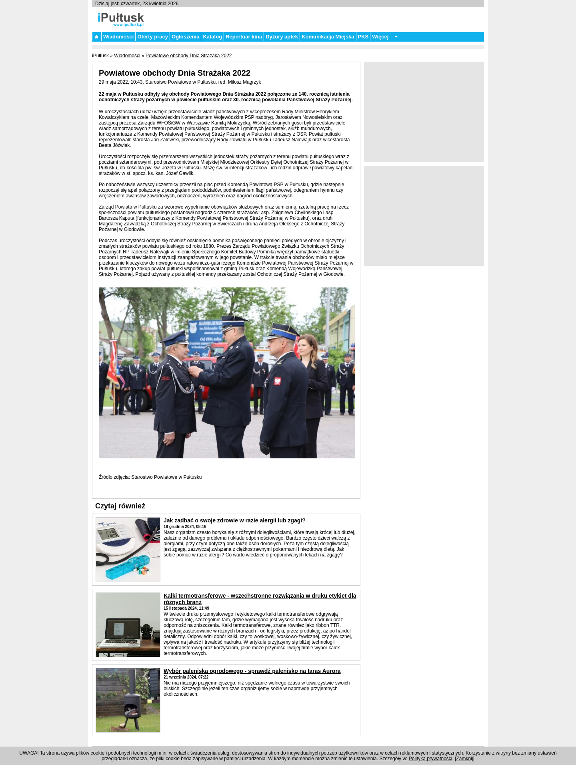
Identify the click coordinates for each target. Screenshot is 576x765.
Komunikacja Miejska (328, 37)
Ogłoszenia (185, 37)
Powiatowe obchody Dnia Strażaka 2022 (189, 55)
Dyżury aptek (282, 37)
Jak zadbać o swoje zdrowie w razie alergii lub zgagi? (235, 520)
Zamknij (464, 758)
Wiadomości (118, 37)
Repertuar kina (244, 37)
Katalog (212, 37)
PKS (363, 37)
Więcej (380, 37)
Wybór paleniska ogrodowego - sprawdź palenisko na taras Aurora (252, 671)
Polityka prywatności (430, 758)
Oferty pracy (152, 37)
